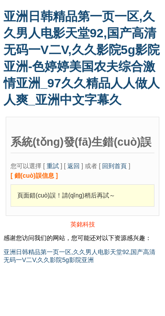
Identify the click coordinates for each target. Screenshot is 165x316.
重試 (53, 165)
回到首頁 (114, 165)
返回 (73, 165)
